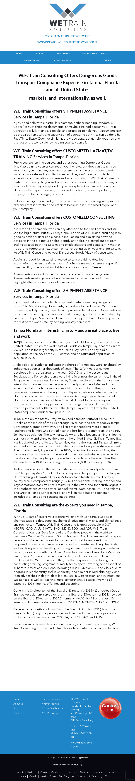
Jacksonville (98, 772)
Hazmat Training (32, 60)
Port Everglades (66, 776)
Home (19, 54)
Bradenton (32, 772)
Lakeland (111, 772)
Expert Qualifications (53, 708)
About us (38, 54)
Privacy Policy (76, 765)
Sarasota (81, 776)
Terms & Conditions (61, 765)
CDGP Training (63, 54)
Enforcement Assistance (94, 54)
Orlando (33, 776)
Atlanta (20, 772)
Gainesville (85, 772)
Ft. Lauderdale (70, 772)
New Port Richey (48, 776)
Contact (106, 60)
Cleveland (55, 772)
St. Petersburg (95, 776)
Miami (23, 776)
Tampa (108, 776)
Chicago (44, 772)
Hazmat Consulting (62, 60)
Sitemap (84, 758)
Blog (87, 60)
